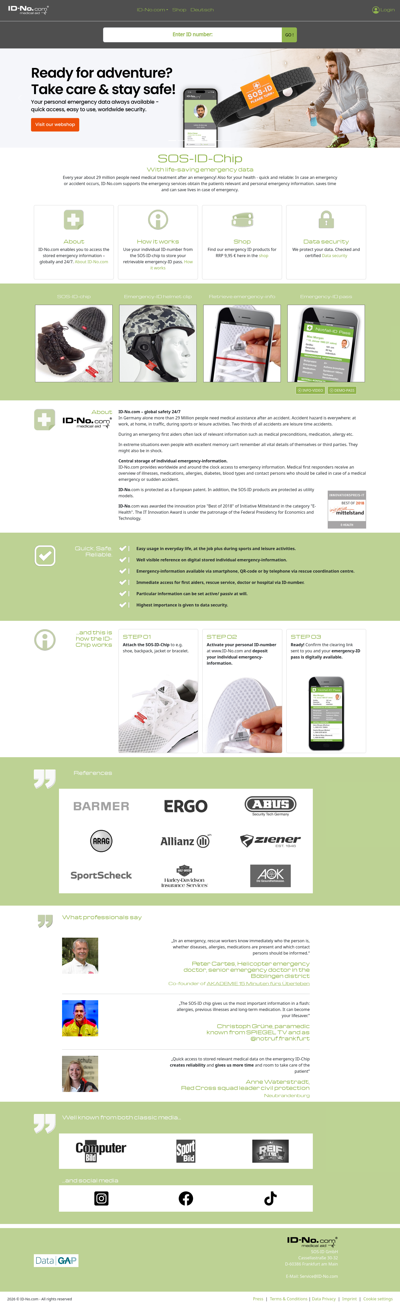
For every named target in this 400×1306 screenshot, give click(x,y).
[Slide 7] (228, 141)
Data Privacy (324, 1299)
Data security (334, 255)
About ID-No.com (91, 262)
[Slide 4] (200, 141)
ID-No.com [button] (151, 9)
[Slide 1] (172, 141)
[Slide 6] (218, 141)
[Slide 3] (191, 141)
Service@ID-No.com (319, 1276)
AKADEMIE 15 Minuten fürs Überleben (258, 983)
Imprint (349, 1299)
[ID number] (192, 34)
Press (258, 1299)
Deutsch (202, 9)
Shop (179, 9)
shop (263, 255)
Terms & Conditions (288, 1299)
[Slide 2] (181, 141)
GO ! (289, 35)
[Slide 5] (209, 141)
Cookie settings (378, 1299)
